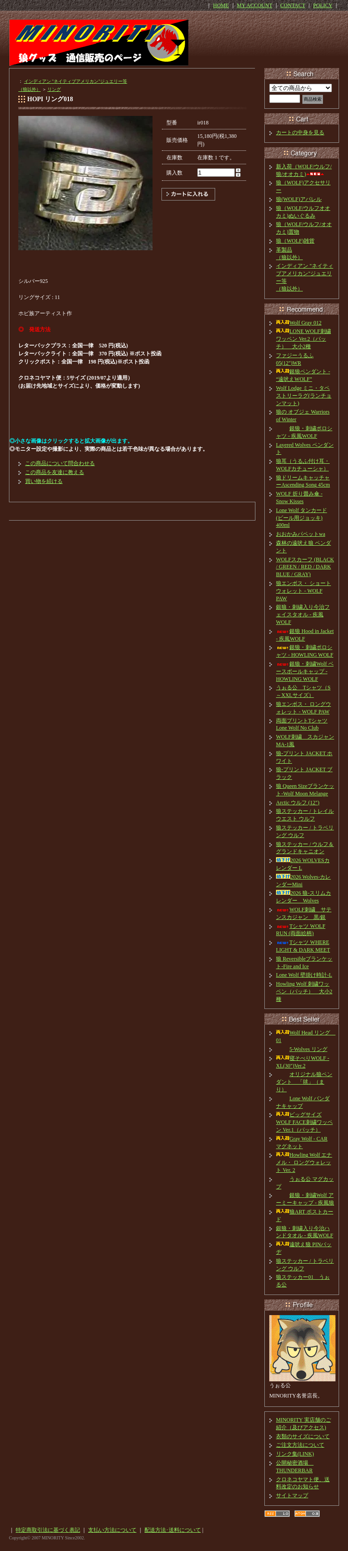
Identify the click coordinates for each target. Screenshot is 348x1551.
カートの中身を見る (300, 132)
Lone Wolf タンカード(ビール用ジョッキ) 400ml (301, 518)
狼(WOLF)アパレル (299, 199)
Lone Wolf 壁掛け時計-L (304, 975)
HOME (221, 5)
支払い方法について (112, 1530)
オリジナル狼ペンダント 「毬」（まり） (304, 1082)
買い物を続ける (44, 481)
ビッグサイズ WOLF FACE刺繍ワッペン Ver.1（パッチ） (304, 1122)
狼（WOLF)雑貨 (295, 241)
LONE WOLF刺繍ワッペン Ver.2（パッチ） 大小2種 (303, 339)
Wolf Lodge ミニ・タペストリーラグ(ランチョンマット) (303, 395)
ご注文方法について (300, 1445)
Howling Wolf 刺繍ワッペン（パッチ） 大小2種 (304, 991)
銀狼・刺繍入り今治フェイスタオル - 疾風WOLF (303, 614)
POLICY (322, 5)
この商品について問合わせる (60, 463)
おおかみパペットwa (300, 534)
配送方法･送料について (172, 1530)
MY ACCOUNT (254, 5)
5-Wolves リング (301, 1049)
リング (54, 89)
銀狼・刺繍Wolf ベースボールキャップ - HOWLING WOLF (305, 671)
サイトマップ (292, 1495)
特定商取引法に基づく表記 (48, 1530)
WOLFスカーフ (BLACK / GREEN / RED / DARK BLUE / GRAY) (305, 567)
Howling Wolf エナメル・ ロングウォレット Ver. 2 (304, 1162)
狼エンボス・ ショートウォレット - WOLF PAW (303, 591)
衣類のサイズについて (303, 1436)
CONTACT (293, 5)
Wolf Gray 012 (299, 323)
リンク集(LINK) (295, 1454)
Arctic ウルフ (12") (297, 802)
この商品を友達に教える (54, 472)
